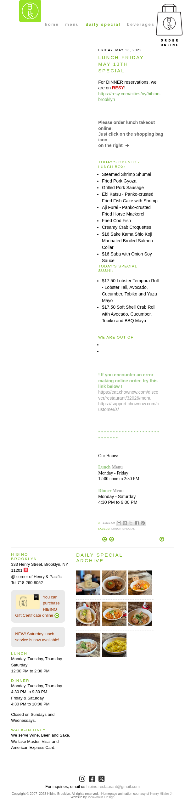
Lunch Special (123, 528)
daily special (103, 24)
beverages (141, 24)
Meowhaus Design (100, 797)
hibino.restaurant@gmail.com (113, 786)
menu (72, 24)
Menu (117, 466)
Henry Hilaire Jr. (161, 793)
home (52, 24)
